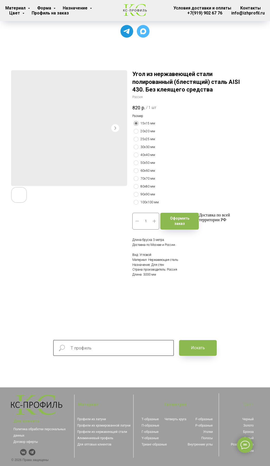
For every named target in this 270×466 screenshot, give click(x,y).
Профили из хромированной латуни (104, 425)
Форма (44, 8)
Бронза (248, 432)
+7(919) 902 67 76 (204, 13)
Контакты (250, 8)
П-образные (150, 425)
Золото (248, 425)
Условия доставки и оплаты (202, 8)
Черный (248, 419)
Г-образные (150, 432)
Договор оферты (25, 442)
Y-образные (150, 438)
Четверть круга (175, 419)
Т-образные (150, 419)
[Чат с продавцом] (143, 31)
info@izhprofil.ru (248, 13)
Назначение (76, 8)
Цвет (15, 13)
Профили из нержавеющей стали (102, 432)
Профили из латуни (91, 419)
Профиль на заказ (50, 13)
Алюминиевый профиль (95, 438)
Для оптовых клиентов (94, 444)
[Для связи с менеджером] (126, 31)
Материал (16, 8)
